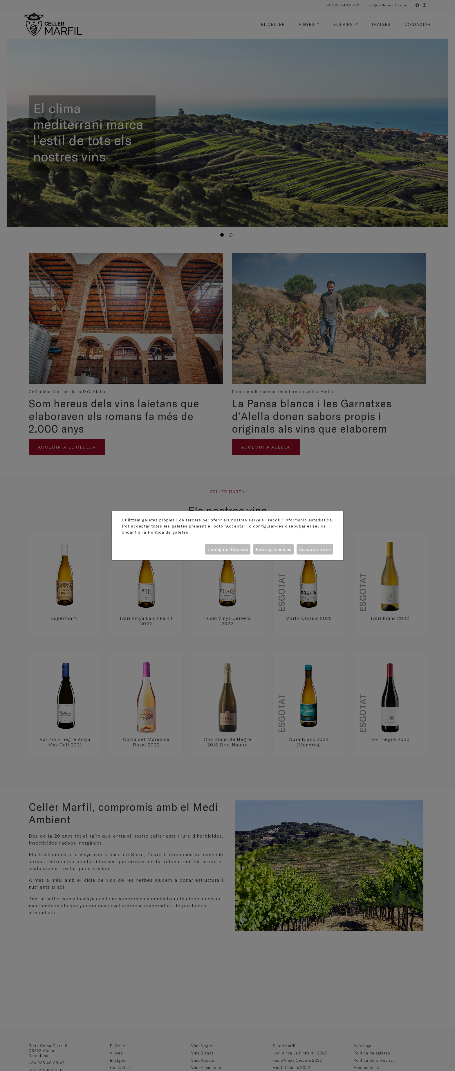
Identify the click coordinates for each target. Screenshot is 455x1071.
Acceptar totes (315, 549)
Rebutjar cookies (273, 549)
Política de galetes (168, 532)
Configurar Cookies (227, 549)
